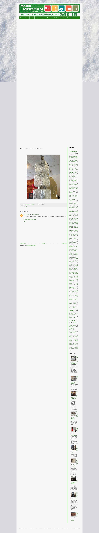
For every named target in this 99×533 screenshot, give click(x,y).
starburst (70, 318)
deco (70, 215)
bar (75, 168)
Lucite (76, 265)
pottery (70, 303)
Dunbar (75, 226)
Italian (70, 249)
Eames (70, 227)
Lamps (76, 255)
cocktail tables (72, 204)
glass (77, 234)
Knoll (72, 254)
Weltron (70, 347)
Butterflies (71, 184)
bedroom (71, 172)
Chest (73, 199)
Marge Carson (71, 272)
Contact (68, 17)
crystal (76, 211)
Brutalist (76, 181)
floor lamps (73, 231)
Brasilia (72, 179)
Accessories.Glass (73, 156)
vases (75, 339)
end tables (76, 227)
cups (72, 212)
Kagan (70, 251)
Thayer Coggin (73, 331)
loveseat (70, 265)
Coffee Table (72, 206)
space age (72, 317)
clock (75, 203)
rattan (75, 303)
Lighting (43, 17)
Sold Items (56, 17)
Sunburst (74, 322)
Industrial (74, 247)
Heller (70, 241)
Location (63, 17)
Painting (76, 290)
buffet (73, 183)
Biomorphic (71, 177)
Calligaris (72, 185)
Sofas (77, 314)
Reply (25, 221)
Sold (73, 316)
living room (73, 262)
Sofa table (71, 314)
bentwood (73, 176)
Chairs (71, 192)
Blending (76, 177)
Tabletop (71, 329)
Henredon (74, 241)
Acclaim (72, 157)
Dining (70, 220)
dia (75, 219)
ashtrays (74, 165)
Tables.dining (71, 328)
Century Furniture (74, 189)
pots (75, 302)
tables (71, 327)
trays (75, 335)
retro (70, 304)
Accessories (49, 17)
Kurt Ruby (76, 254)
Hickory (70, 243)
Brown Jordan (73, 180)
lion (77, 261)
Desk (70, 218)
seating (71, 310)
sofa (75, 313)
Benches (76, 175)
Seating (26, 17)
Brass (76, 179)
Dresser (73, 224)
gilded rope (72, 234)
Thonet (70, 333)
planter (70, 300)
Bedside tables (72, 173)
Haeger (75, 238)
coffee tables (71, 207)
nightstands (71, 287)
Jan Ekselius (73, 250)
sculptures (71, 308)
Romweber (76, 306)
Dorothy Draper (74, 223)
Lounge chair (72, 264)
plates (75, 300)
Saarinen (73, 307)
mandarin (75, 269)
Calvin (77, 185)
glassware (73, 235)
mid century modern (73, 277)
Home (21, 17)
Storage (37, 17)
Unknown (26, 214)
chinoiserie (71, 200)
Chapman (71, 195)
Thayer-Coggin (72, 332)
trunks (70, 336)
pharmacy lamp (73, 296)
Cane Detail (71, 188)
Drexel (70, 226)
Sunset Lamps (72, 323)
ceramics (73, 191)
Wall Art (74, 344)
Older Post (64, 243)
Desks (72, 219)
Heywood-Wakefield (72, 242)
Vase (70, 339)
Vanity (75, 337)
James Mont (75, 249)
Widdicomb (76, 347)
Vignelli (70, 340)
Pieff (75, 299)
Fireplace (76, 230)
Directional (76, 222)
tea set (76, 329)
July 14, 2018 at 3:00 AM (33, 214)
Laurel (70, 258)
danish (74, 214)
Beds (75, 172)
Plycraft (70, 302)
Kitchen (76, 253)
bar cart (71, 169)
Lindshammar (71, 261)
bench (70, 175)
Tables (32, 17)
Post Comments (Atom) (31, 245)
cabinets (76, 184)
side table (76, 312)
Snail (72, 313)
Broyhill (70, 181)
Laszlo (75, 257)
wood (72, 348)
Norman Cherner (72, 288)
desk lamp (75, 218)
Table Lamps (72, 325)
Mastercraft (75, 273)
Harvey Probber (72, 239)
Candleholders (73, 187)
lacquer (72, 255)
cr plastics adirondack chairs (30, 219)
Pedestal (76, 295)
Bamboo (71, 168)
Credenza (71, 211)
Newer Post (23, 243)
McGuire (70, 276)
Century (76, 188)
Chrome (71, 202)
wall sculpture (72, 345)
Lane (72, 257)
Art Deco (71, 164)
